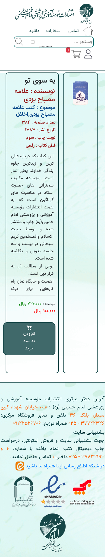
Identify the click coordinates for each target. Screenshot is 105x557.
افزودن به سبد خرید (29, 339)
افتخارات (54, 31)
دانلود (34, 31)
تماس (73, 31)
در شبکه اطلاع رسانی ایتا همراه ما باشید (59, 466)
